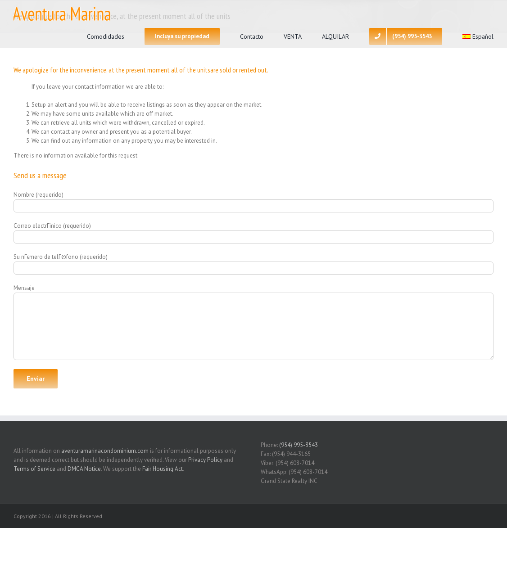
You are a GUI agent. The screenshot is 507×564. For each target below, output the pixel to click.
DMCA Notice (84, 469)
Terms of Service (34, 469)
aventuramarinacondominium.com (105, 451)
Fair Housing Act (162, 469)
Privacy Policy (205, 460)
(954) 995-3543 (298, 445)
